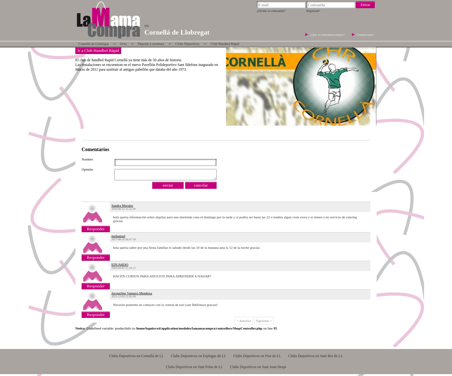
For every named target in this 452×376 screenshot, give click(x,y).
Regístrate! (313, 11)
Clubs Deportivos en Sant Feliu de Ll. (194, 369)
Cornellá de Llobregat (93, 44)
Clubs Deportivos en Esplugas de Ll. (198, 358)
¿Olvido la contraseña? (271, 11)
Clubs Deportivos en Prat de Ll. (257, 358)
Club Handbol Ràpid (225, 44)
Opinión (87, 169)
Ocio (123, 44)
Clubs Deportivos (187, 44)
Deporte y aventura (151, 44)
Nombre (87, 159)
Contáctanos (365, 34)
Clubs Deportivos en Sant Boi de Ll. (315, 358)
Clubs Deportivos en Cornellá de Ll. (136, 358)
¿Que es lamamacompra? (327, 34)
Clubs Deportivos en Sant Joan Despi (258, 369)
